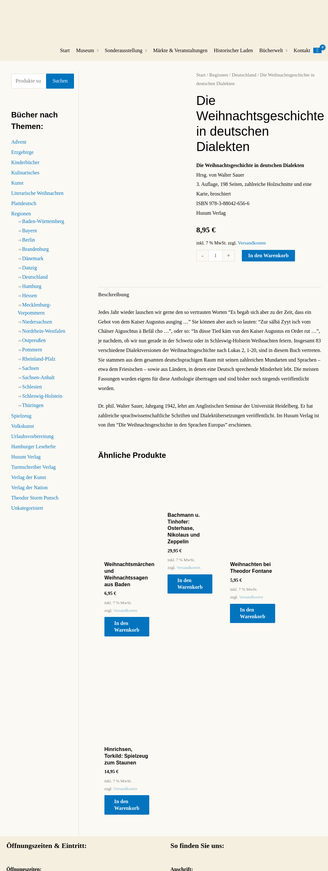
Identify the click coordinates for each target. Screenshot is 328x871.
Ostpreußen (34, 345)
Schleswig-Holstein (42, 401)
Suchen (60, 86)
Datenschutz (286, 852)
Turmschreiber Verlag (33, 472)
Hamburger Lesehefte (33, 452)
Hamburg (31, 291)
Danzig (29, 273)
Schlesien (32, 392)
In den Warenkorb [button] (130, 622)
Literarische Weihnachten (37, 198)
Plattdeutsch (23, 209)
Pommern (32, 355)
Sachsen (30, 373)
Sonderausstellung (123, 56)
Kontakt (302, 56)
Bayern (29, 236)
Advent (18, 147)
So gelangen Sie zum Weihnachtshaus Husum (217, 824)
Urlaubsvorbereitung (32, 441)
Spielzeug (21, 421)
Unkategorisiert (27, 513)
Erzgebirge (22, 157)
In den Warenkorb (268, 261)
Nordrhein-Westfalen (43, 336)
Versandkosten (251, 248)
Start (65, 56)
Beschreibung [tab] (113, 300)
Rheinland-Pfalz (38, 364)
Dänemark (33, 264)
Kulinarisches (25, 178)
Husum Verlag (26, 462)
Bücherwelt (271, 56)
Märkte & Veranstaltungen (180, 56)
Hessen (29, 301)
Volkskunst (22, 431)
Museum (85, 56)
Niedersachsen (37, 327)
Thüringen (33, 410)
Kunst (17, 188)
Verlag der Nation (29, 493)
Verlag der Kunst (28, 482)
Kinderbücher (25, 168)
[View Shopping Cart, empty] (317, 57)
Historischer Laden (233, 56)
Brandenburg (35, 254)
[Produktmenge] (215, 261)
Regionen (21, 219)
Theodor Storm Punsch (35, 503)
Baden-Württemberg (43, 226)
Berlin (28, 245)
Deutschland (35, 282)
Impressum (255, 852)
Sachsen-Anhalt (38, 383)
